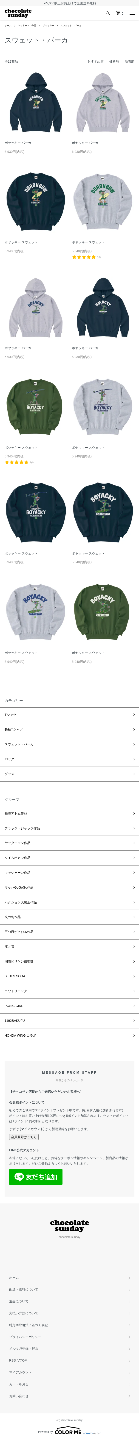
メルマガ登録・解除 (23, 1348)
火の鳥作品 (13, 917)
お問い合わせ (18, 1396)
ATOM (22, 1360)
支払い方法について (23, 1313)
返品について (18, 1301)
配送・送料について (23, 1289)
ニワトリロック (16, 991)
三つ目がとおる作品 (19, 932)
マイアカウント (20, 1372)
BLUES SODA (15, 976)
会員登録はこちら (24, 1137)
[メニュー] (132, 13)
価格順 (114, 61)
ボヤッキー (48, 25)
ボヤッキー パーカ (18, 143)
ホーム (8, 25)
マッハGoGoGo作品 (19, 887)
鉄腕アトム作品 (16, 813)
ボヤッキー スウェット (21, 242)
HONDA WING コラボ (20, 1035)
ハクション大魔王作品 (21, 902)
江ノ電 (9, 946)
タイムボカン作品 (17, 858)
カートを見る (18, 1384)
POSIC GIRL (14, 1006)
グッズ (9, 774)
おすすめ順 (96, 61)
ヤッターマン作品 (27, 25)
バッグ (9, 759)
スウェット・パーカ (70, 25)
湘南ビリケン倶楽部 (19, 961)
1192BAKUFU (15, 1020)
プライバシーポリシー (25, 1337)
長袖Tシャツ (14, 729)
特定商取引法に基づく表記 (28, 1325)
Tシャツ (10, 715)
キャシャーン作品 (17, 872)
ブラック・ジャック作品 (22, 828)
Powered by (69, 1430)
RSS (12, 1360)
